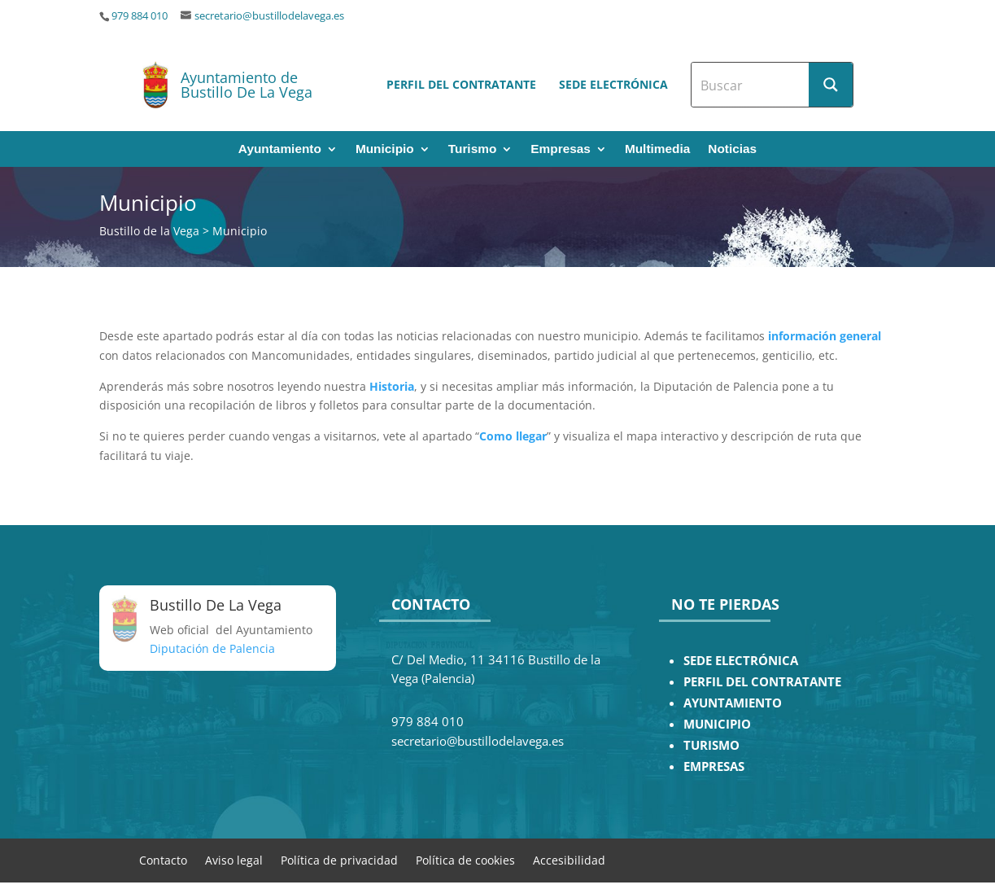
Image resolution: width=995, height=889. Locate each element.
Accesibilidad (569, 859)
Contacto (163, 859)
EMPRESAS (713, 766)
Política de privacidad (339, 859)
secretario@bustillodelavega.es (269, 16)
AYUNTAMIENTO (732, 703)
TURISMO (711, 745)
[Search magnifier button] (831, 85)
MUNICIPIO (717, 724)
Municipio (385, 149)
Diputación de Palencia (212, 648)
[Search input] (750, 84)
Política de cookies (465, 859)
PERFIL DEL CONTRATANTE (762, 681)
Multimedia (657, 149)
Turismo (472, 149)
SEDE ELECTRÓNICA (740, 660)
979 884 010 (139, 16)
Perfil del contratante (461, 84)
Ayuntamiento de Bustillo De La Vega (246, 85)
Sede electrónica (613, 84)
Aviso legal (234, 859)
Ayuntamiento (279, 149)
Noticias (732, 149)
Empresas (560, 149)
